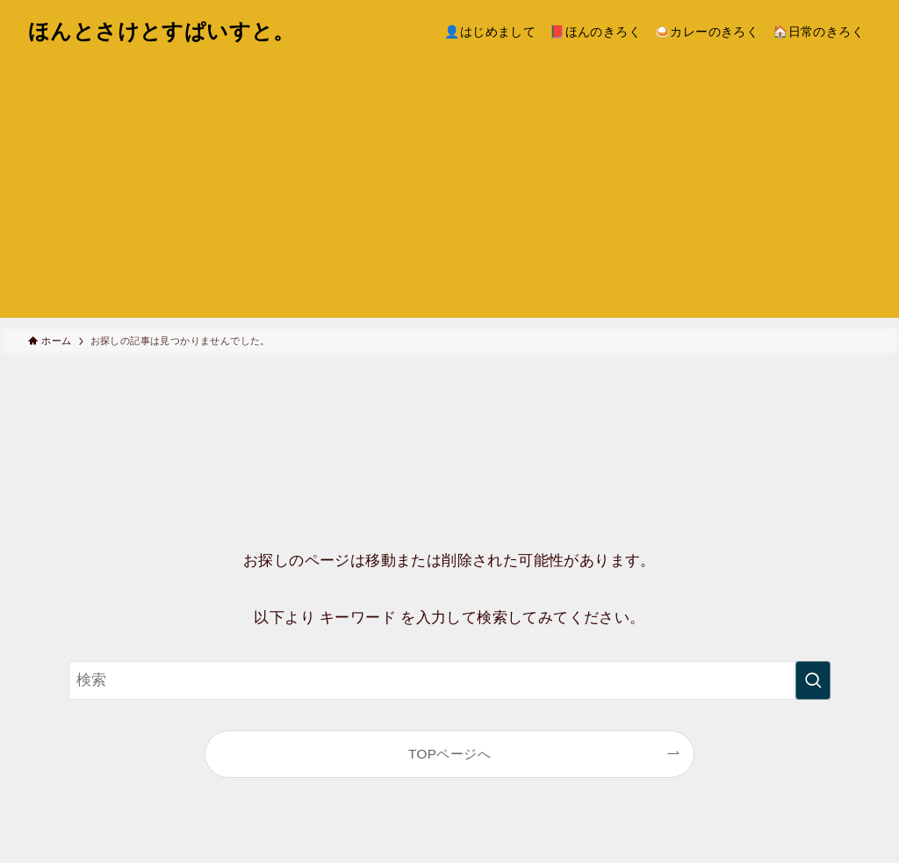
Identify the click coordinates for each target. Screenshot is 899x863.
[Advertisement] (449, 195)
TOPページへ (449, 753)
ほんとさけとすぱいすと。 (161, 31)
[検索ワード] (449, 680)
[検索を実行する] (813, 680)
